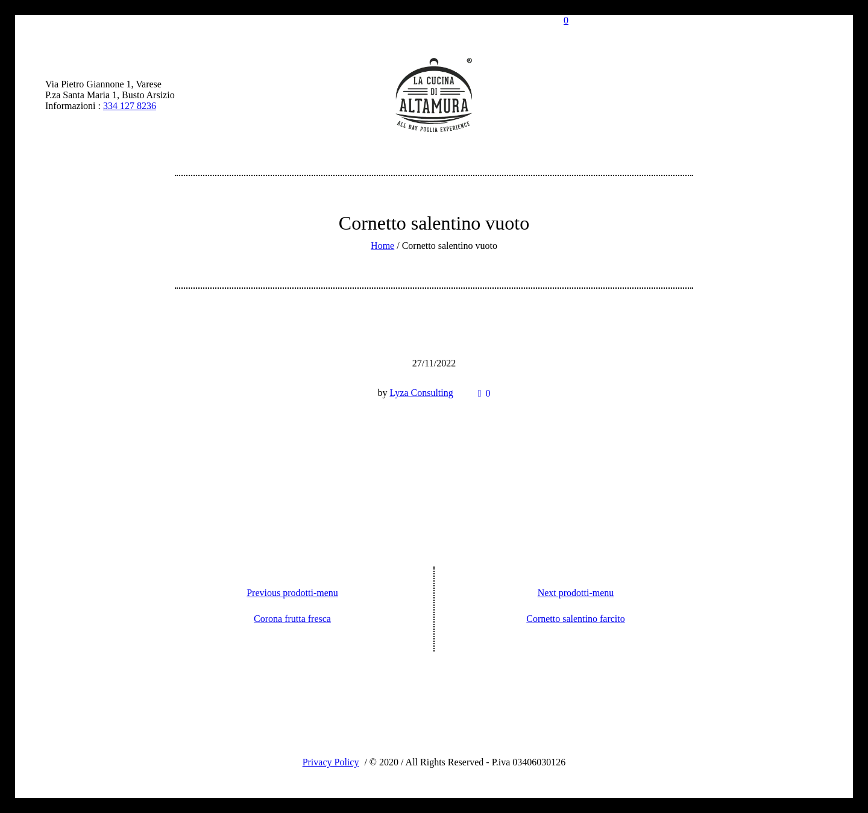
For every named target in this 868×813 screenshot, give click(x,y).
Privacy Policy (331, 762)
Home (382, 245)
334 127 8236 (129, 106)
